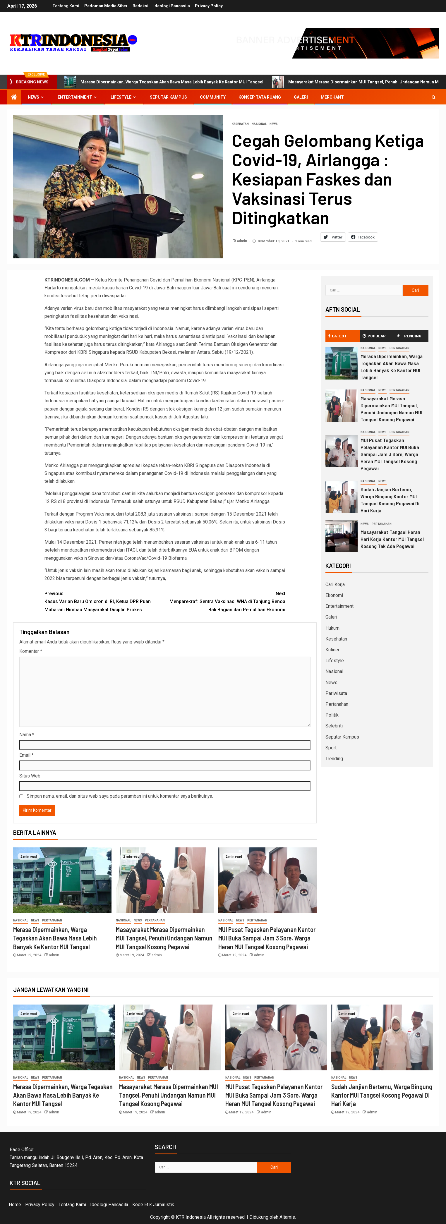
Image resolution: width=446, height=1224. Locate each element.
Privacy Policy (210, 6)
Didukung (258, 1217)
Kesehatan (240, 124)
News (33, 97)
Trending (334, 758)
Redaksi (140, 6)
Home (15, 1204)
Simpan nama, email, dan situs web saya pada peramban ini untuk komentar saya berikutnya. (120, 796)
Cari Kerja (335, 584)
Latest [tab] (337, 335)
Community (213, 97)
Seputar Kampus (168, 97)
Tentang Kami (64, 6)
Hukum (332, 628)
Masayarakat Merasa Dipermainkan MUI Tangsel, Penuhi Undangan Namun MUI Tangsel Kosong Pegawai (164, 938)
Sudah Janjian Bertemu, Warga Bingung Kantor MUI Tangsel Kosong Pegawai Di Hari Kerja (390, 500)
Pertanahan (52, 920)
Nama (26, 734)
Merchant (332, 97)
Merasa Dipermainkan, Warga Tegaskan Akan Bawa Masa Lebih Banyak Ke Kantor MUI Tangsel (163, 82)
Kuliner (332, 650)
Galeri (301, 97)
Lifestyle (121, 97)
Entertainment (75, 97)
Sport (331, 748)
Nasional (259, 124)
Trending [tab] (409, 335)
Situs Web (29, 776)
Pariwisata (336, 693)
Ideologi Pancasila (172, 6)
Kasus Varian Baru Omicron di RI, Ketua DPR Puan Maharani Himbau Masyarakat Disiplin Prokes (104, 601)
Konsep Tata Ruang (260, 97)
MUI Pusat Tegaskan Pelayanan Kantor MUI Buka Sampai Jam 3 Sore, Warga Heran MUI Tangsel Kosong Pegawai (266, 938)
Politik (332, 715)
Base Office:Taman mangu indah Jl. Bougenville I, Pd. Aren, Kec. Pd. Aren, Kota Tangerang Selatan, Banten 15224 (76, 1157)
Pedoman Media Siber (105, 6)
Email (26, 755)
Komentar (30, 651)
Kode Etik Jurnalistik (153, 1204)
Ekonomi (334, 595)
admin (242, 241)
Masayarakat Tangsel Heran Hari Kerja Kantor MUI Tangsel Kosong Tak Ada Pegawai (392, 539)
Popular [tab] (374, 335)
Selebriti (334, 726)
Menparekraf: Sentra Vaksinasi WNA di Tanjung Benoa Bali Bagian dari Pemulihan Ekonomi (225, 601)
